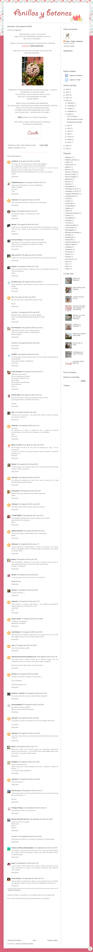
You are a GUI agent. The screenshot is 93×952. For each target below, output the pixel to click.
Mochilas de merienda (72, 232)
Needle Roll (69, 239)
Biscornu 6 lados (70, 174)
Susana (14, 266)
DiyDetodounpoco (17, 182)
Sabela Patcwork (17, 531)
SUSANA (14, 762)
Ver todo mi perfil (68, 46)
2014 (67, 100)
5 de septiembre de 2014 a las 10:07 (46, 848)
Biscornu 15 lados (71, 172)
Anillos (67, 162)
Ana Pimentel (15, 327)
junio (69, 128)
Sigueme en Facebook (66, 75)
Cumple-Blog (69, 206)
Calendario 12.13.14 (20, 147)
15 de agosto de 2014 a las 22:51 (34, 531)
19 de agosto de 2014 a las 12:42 (36, 693)
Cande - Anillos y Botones (74, 41)
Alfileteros (68, 157)
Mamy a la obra (16, 445)
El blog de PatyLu (17, 808)
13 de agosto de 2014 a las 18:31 (31, 282)
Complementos (70, 196)
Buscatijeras (69, 186)
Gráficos (68, 215)
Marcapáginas (69, 230)
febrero (69, 139)
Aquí (20, 117)
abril (69, 134)
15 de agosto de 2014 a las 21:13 (32, 515)
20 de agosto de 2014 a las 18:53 (33, 704)
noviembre (70, 106)
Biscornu (68, 169)
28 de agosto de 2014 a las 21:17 (31, 790)
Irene (13, 645)
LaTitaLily (14, 161)
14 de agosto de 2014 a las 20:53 (29, 477)
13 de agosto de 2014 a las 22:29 (31, 327)
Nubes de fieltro (70, 244)
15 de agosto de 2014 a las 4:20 (30, 491)
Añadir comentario (14, 890)
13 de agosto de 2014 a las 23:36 (28, 343)
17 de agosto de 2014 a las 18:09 (32, 618)
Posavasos (68, 252)
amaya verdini (16, 618)
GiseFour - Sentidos (18, 693)
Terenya (14, 590)
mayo (69, 131)
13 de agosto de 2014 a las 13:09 (29, 200)
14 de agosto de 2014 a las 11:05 (25, 412)
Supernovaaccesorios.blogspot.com (23, 656)
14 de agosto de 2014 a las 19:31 (27, 464)
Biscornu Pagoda (70, 177)
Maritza (13, 224)
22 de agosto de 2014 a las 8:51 (28, 718)
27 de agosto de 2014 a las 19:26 (29, 779)
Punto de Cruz (69, 259)
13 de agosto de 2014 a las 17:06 (27, 266)
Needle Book (69, 237)
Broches (68, 184)
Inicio (34, 940)
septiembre (71, 111)
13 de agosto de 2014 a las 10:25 (29, 161)
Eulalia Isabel (15, 395)
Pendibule (68, 247)
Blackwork (68, 179)
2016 (67, 95)
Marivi (13, 746)
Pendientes (68, 249)
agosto (69, 114)
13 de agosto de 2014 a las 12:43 (35, 182)
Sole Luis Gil (15, 255)
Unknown (14, 200)
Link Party (68, 223)
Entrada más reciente (14, 940)
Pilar (13, 412)
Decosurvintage (16, 239)
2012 (67, 148)
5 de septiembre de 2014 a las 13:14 (27, 863)
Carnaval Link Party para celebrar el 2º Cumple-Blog (79, 307)
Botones (68, 181)
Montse (13, 464)
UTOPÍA (14, 354)
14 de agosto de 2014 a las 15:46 (33, 445)
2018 (67, 89)
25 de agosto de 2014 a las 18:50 (28, 762)
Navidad (68, 235)
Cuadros (68, 201)
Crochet (67, 198)
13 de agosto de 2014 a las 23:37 (28, 354)
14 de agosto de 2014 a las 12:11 (29, 425)
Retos (67, 261)
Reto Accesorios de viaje (75, 119)
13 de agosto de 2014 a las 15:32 (33, 239)
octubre (70, 108)
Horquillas (68, 220)
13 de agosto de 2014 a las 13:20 (27, 224)
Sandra (13, 574)
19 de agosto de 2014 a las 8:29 (28, 674)
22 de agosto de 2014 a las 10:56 (29, 733)
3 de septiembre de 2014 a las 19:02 (41, 819)
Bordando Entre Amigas (74, 122)
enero (69, 142)
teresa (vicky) (16, 878)
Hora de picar (16, 790)
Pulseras (68, 256)
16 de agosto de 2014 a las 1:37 (28, 544)
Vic (12, 297)
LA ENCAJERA (16, 515)
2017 (67, 92)
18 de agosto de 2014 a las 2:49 (47, 656)
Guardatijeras (69, 218)
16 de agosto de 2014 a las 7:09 (27, 559)
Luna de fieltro (69, 227)
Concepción (15, 491)
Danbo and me (16, 581)
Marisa (13, 559)
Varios (67, 266)
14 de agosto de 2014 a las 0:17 (33, 371)
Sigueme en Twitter (66, 79)
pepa (13, 863)
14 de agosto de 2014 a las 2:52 (31, 395)
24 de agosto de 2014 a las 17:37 (26, 746)
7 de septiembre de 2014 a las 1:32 (32, 878)
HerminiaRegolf (16, 704)
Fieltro (67, 210)
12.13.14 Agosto (72, 116)
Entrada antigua (53, 940)
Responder (14, 176)
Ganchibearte (16, 632)
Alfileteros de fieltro (71, 160)
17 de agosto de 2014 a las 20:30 (26, 645)
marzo (69, 136)
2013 (67, 145)
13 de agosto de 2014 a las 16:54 (31, 255)
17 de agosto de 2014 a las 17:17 (29, 601)
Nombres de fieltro (71, 242)
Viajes (67, 269)
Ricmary (14, 674)
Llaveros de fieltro (71, 225)
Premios (68, 254)
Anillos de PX (69, 164)
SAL (66, 264)
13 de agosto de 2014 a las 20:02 (28, 312)
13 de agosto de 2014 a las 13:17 (27, 211)
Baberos (68, 167)
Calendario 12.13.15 (71, 191)
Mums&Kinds (37, 46)
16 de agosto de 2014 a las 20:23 (27, 574)
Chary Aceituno (16, 371)
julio (68, 125)
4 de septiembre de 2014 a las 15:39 (29, 836)
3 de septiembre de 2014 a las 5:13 (35, 808)
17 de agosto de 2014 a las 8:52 (27, 590)
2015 (67, 98)
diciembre (70, 103)
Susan (13, 211)
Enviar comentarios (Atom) (24, 944)
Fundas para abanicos (72, 213)
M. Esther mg (15, 282)
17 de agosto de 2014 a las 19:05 (31, 632)
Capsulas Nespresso (72, 194)
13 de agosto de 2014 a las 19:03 (24, 297)
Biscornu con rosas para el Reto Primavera (79, 317)
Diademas (68, 208)
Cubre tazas (69, 203)
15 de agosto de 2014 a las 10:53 (29, 504)
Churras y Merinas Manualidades (22, 848)
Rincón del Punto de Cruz (20, 819)
